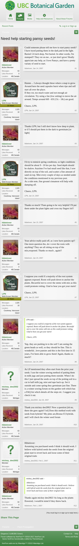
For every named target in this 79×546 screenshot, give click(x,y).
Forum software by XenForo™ (23, 540)
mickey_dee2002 (10, 389)
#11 (75, 474)
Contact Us (68, 537)
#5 (76, 235)
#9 (76, 402)
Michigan (16, 400)
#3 (76, 155)
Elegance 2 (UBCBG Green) (12, 537)
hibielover (7, 65)
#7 (76, 314)
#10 (75, 438)
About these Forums (64, 19)
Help (76, 537)
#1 (76, 76)
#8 (76, 364)
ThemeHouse (37, 542)
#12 (75, 510)
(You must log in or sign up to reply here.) (62, 516)
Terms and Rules (71, 540)
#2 (76, 119)
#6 (76, 271)
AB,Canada (15, 76)
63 (18, 71)
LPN (4, 101)
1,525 (17, 110)
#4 (76, 199)
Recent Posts (7, 26)
